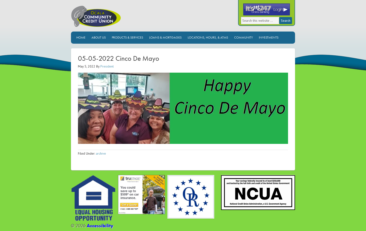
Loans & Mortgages (165, 37)
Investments (268, 37)
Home (80, 37)
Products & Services (127, 37)
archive (101, 153)
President (107, 66)
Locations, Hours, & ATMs (208, 37)
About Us (99, 37)
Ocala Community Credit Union (112, 18)
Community (243, 37)
